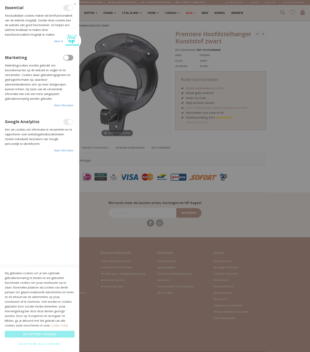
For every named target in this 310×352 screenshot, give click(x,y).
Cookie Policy (59, 325)
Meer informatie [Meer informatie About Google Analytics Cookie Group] (63, 150)
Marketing (68, 58)
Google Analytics (68, 122)
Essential (68, 8)
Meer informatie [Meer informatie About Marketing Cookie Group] (63, 105)
